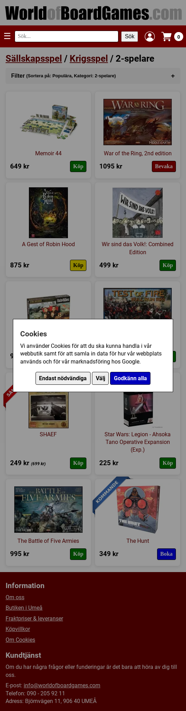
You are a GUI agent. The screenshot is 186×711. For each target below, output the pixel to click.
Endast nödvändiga (63, 378)
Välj (100, 378)
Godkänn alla (130, 378)
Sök (129, 36)
